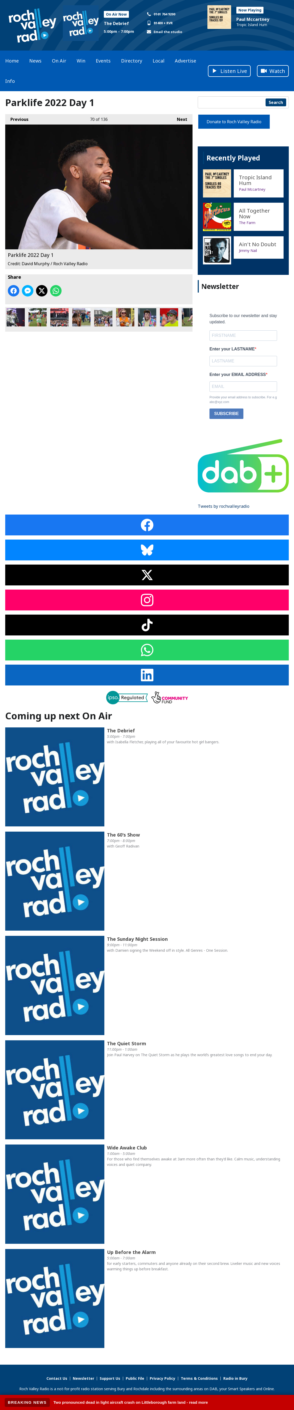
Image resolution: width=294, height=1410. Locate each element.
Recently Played (233, 158)
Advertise (185, 61)
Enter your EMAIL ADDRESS (237, 374)
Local (158, 61)
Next (179, 118)
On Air (59, 61)
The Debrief (116, 23)
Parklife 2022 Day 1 (16, 317)
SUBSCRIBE (226, 413)
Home (12, 61)
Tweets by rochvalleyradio (223, 506)
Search (276, 102)
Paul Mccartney (252, 19)
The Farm (247, 222)
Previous (16, 118)
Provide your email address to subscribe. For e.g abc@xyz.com (243, 399)
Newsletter (83, 1378)
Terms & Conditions (199, 1378)
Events (103, 61)
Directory (131, 61)
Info (10, 81)
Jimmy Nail (248, 250)
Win (81, 61)
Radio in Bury (235, 1378)
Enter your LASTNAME (232, 349)
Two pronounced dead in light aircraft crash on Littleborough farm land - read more (130, 1402)
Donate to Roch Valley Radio (234, 122)
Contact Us (56, 1378)
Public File (135, 1378)
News (35, 61)
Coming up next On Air (58, 715)
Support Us (110, 1378)
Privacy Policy (162, 1378)
